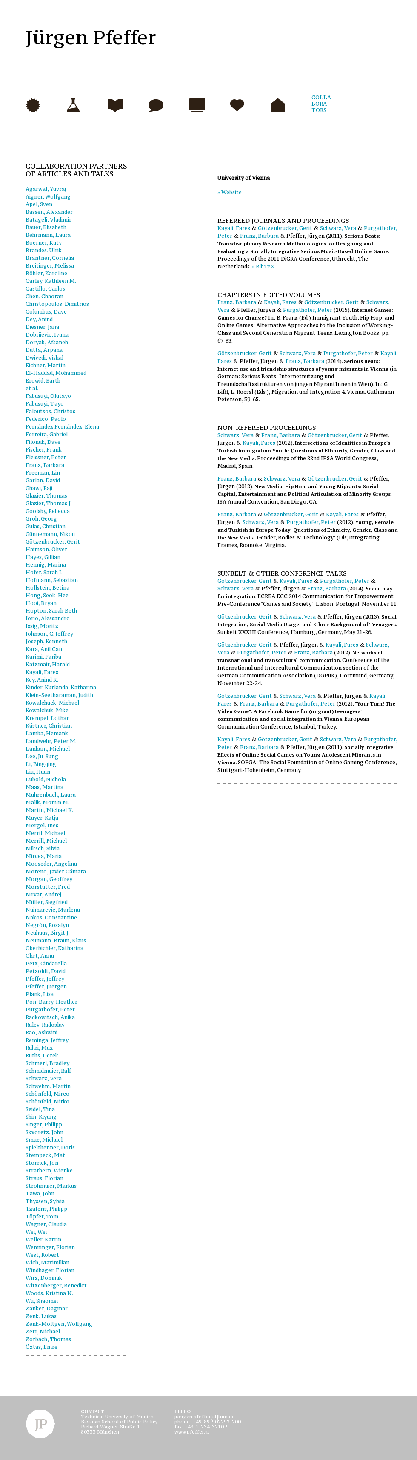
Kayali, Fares (42, 672)
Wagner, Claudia (46, 1224)
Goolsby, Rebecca (48, 511)
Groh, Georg (41, 518)
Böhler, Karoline (46, 273)
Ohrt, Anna (40, 956)
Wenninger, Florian (50, 1247)
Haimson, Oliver (46, 549)
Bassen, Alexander (49, 212)
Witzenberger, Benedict (56, 1285)
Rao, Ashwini (41, 1032)
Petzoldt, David (46, 971)
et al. (32, 388)
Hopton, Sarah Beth (51, 611)
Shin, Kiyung (41, 1117)
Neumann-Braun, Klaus (56, 940)
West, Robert (42, 1255)
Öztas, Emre (41, 1347)
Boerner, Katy (44, 242)
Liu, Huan (38, 772)
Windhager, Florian (50, 1270)
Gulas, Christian (46, 526)
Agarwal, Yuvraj (46, 189)
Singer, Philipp (44, 1124)
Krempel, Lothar (47, 718)
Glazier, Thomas (46, 495)
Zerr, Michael (43, 1331)
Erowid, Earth (43, 380)
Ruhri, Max (39, 1048)
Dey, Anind (39, 319)
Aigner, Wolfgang (48, 196)
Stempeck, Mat (45, 1155)
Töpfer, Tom (42, 1216)
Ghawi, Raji (39, 488)
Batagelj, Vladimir (48, 219)
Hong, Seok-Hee (47, 595)
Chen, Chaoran (44, 296)
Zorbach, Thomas (48, 1339)
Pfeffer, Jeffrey (45, 979)
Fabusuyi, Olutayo (48, 396)
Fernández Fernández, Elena (62, 426)
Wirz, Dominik (44, 1278)
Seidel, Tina (40, 1109)
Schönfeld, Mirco (47, 1094)
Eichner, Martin (46, 365)
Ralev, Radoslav (45, 1025)
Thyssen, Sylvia (45, 1201)
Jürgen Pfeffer (91, 37)
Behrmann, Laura (48, 235)
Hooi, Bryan (41, 603)
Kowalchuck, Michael (52, 703)
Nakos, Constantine (51, 917)
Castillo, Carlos (45, 288)
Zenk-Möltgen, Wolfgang (59, 1324)
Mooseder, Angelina (51, 864)
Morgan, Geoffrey (49, 879)
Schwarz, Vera (44, 1078)
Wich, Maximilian (47, 1262)
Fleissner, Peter (46, 457)
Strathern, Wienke (49, 1170)
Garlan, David (43, 480)
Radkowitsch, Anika (50, 1017)
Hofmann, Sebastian (52, 580)
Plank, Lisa (40, 994)
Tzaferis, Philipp (46, 1209)
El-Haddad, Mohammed (56, 373)
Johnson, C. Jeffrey (49, 634)
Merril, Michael (45, 833)
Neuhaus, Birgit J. (48, 933)
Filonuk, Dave (43, 442)
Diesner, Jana (42, 327)
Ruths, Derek (42, 1055)
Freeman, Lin (43, 472)
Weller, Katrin (43, 1239)
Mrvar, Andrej (43, 894)
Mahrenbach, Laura (51, 795)
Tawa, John (40, 1193)
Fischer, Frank (44, 449)
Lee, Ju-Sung (42, 756)
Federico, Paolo (46, 419)
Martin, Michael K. (49, 810)
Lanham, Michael (48, 749)
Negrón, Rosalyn (47, 925)
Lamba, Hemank (47, 733)
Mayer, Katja (42, 818)
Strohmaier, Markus (51, 1186)
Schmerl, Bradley (47, 1063)
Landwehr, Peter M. (51, 741)
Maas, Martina (44, 787)
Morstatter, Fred (48, 887)
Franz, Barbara (45, 465)
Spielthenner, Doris (50, 1147)
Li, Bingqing (41, 764)
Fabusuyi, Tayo (45, 403)
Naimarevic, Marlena (53, 910)
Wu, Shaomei (42, 1301)
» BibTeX (263, 266)
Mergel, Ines (42, 825)
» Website (229, 192)
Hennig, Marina (46, 565)
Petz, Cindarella (46, 963)
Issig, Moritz (42, 626)
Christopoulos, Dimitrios (57, 304)
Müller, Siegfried (47, 902)
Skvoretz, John (44, 1132)
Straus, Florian (44, 1178)
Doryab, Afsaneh (47, 342)
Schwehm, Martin (48, 1086)
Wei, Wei (36, 1232)
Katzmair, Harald (48, 664)
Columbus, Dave (46, 311)
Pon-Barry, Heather (51, 1002)
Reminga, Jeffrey (47, 1040)
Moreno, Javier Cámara (56, 871)
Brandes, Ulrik (44, 250)
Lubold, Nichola (46, 779)
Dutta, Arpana (44, 350)
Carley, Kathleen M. (51, 281)
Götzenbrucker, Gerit (53, 542)
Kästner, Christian (49, 726)
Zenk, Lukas (41, 1316)
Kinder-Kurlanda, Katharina (61, 687)
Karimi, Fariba (43, 657)
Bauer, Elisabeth (46, 227)
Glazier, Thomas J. (49, 503)
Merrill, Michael (46, 841)
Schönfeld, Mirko (47, 1101)
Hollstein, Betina (47, 588)
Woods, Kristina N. (49, 1293)
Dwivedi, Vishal (44, 357)
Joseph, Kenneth (46, 641)
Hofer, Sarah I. (44, 572)
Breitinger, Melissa (50, 265)
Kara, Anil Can (44, 649)
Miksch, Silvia (43, 848)
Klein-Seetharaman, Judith (59, 695)
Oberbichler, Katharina (54, 948)
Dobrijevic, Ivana (47, 334)
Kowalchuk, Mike (47, 710)
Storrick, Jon (42, 1163)
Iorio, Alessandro (48, 618)
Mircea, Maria (44, 856)
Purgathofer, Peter (50, 1009)
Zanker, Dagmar (47, 1308)
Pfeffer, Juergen (46, 986)
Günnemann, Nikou (50, 534)
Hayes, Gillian (43, 557)
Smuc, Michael (44, 1140)
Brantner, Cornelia (50, 258)
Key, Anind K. (42, 680)
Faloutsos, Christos (50, 411)
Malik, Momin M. (47, 802)
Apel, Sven (39, 204)
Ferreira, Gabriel (47, 434)
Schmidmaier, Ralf (48, 1071)
